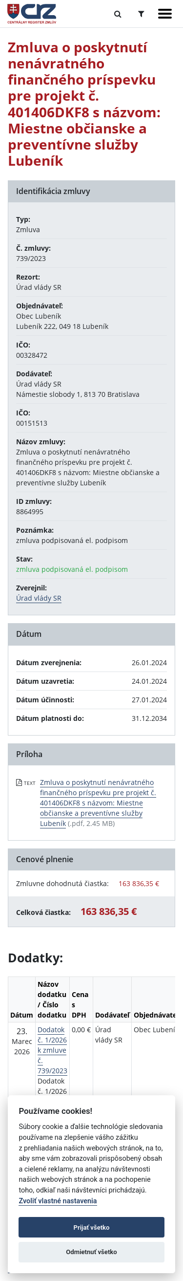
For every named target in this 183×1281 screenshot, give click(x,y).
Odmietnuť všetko (91, 1252)
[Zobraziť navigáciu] (165, 13)
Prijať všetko (92, 1227)
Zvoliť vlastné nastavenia (58, 1201)
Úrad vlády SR (38, 598)
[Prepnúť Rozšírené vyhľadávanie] (141, 13)
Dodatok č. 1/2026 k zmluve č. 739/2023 (52, 1050)
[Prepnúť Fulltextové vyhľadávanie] (118, 13)
